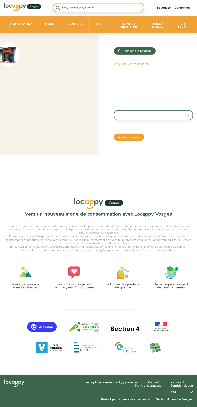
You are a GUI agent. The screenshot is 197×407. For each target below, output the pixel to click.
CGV (189, 392)
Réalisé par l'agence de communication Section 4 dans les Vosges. (147, 399)
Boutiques (164, 8)
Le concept (177, 382)
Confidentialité (181, 386)
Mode (49, 24)
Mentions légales (148, 386)
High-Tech (181, 25)
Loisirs (102, 24)
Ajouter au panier (129, 137)
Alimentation (21, 24)
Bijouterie (75, 24)
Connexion (182, 8)
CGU (174, 392)
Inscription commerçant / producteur (112, 382)
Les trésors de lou (138, 64)
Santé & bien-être (129, 25)
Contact (154, 382)
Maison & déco (157, 25)
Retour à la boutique (138, 51)
